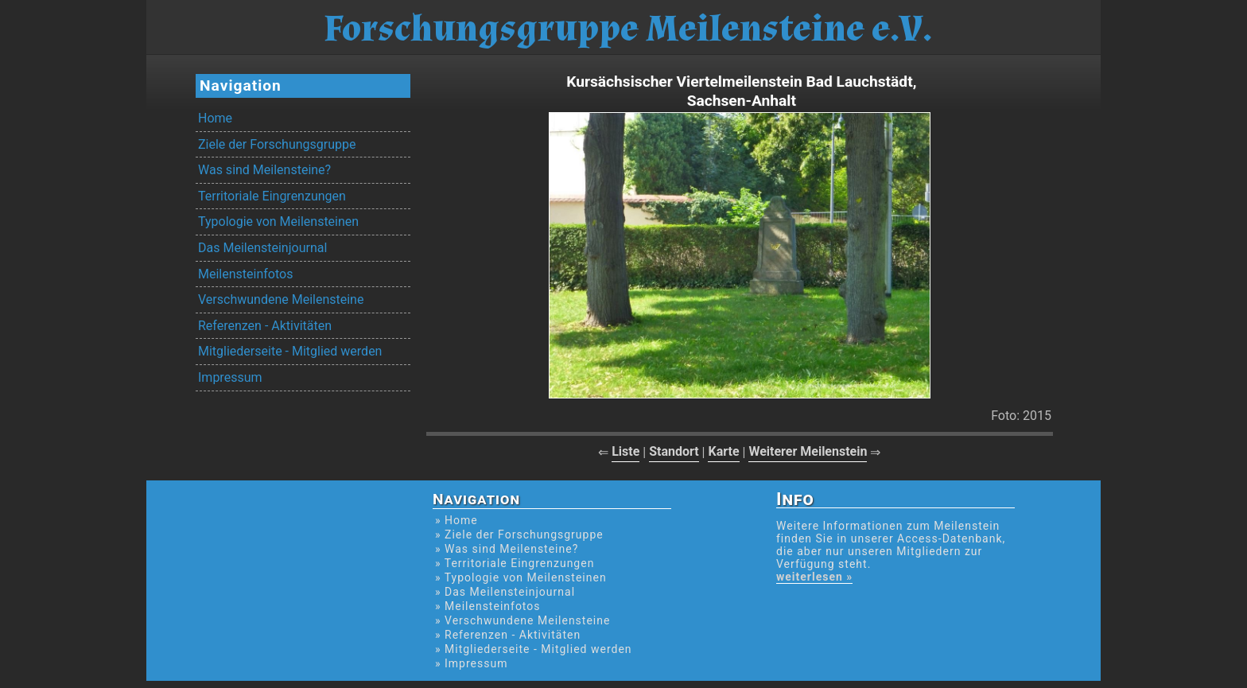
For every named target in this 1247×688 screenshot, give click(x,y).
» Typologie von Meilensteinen (521, 577)
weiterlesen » (814, 576)
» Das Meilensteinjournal (505, 591)
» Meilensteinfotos (488, 606)
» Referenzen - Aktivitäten (508, 634)
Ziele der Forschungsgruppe (276, 144)
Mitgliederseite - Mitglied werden (290, 351)
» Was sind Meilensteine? (506, 548)
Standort (674, 451)
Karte (723, 451)
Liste (625, 451)
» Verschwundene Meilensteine (522, 620)
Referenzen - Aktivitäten (265, 325)
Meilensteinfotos (245, 274)
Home (215, 118)
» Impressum (471, 663)
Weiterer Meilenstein (807, 451)
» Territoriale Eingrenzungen (514, 563)
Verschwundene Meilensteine (280, 299)
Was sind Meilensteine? (264, 169)
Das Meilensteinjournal (262, 247)
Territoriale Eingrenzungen (272, 196)
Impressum (230, 377)
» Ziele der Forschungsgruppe (519, 534)
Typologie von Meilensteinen (278, 221)
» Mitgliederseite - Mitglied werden (533, 649)
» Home (456, 520)
